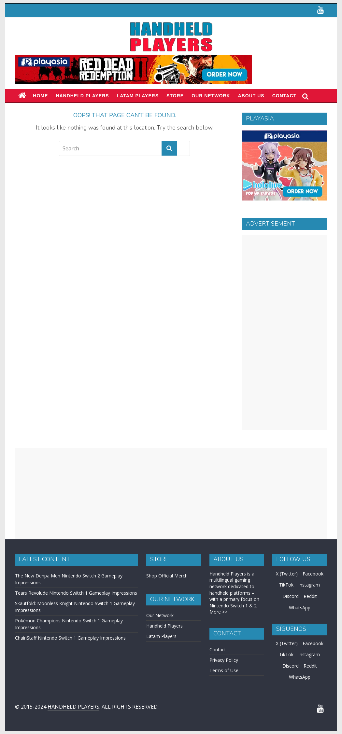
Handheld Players (82, 95)
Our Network (211, 95)
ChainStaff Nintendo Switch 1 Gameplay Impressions (70, 638)
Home (40, 95)
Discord (290, 596)
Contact (284, 95)
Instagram (309, 585)
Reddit (310, 596)
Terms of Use (223, 670)
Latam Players (161, 636)
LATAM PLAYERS (138, 95)
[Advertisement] (284, 332)
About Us (251, 95)
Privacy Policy (223, 660)
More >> (218, 612)
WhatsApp (299, 607)
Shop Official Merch (167, 576)
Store (175, 95)
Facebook (313, 574)
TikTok (286, 585)
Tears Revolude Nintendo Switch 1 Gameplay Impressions (76, 593)
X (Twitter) (287, 574)
